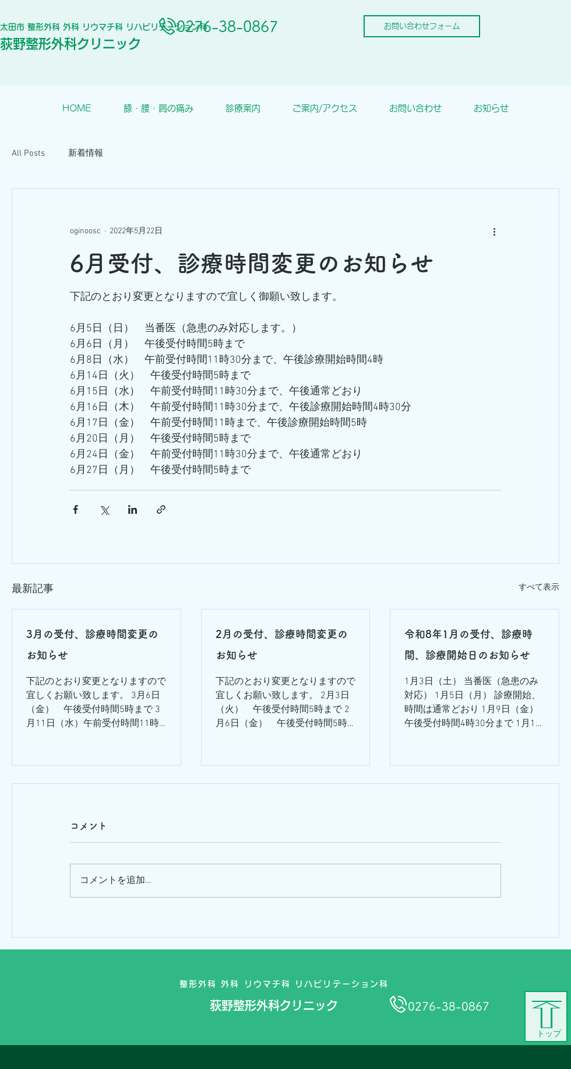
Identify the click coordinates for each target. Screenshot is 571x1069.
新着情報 (85, 153)
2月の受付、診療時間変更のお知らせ (282, 644)
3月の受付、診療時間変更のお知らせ (92, 644)
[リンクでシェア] (161, 509)
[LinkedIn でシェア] (132, 509)
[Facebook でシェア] (75, 509)
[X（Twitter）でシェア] (104, 509)
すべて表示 (539, 588)
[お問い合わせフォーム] (422, 26)
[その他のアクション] (494, 231)
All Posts (28, 153)
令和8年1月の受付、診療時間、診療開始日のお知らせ (468, 644)
